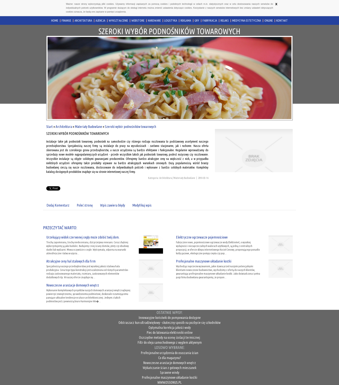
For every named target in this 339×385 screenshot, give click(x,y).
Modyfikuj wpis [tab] (142, 205)
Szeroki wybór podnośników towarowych (130, 127)
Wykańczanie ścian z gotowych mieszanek (169, 368)
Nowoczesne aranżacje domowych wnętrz (72, 285)
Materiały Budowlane (88, 127)
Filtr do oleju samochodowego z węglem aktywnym (170, 342)
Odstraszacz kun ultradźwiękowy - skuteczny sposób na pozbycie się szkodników (169, 323)
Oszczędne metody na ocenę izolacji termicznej (169, 337)
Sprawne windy (169, 372)
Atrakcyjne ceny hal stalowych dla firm (71, 261)
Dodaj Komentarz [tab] (57, 205)
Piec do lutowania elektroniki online (170, 332)
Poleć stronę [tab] (85, 205)
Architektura (64, 127)
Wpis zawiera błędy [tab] (112, 205)
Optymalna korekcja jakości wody (170, 327)
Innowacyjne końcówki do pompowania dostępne (170, 318)
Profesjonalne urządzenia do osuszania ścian (169, 353)
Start (49, 127)
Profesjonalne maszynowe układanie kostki (203, 261)
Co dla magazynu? (169, 358)
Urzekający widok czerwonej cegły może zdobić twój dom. (82, 237)
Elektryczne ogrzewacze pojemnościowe (202, 237)
